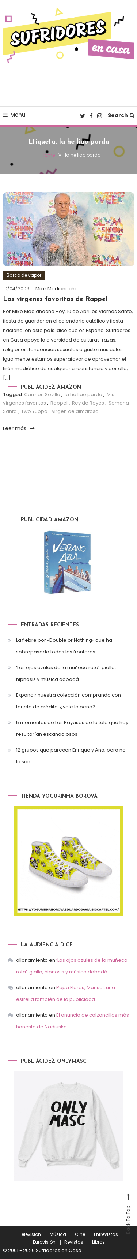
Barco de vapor (24, 275)
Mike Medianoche (56, 288)
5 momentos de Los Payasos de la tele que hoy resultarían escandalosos (72, 728)
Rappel (59, 402)
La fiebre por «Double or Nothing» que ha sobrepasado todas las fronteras (64, 646)
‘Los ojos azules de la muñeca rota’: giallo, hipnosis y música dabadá (66, 673)
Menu (14, 115)
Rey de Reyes (88, 402)
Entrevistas (106, 1234)
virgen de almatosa (75, 411)
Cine (80, 1234)
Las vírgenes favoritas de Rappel (55, 299)
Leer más (19, 428)
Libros (98, 1242)
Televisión (30, 1234)
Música (58, 1234)
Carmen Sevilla (42, 394)
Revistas (73, 1242)
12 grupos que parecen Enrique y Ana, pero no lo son (71, 755)
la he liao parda (83, 394)
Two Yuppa (34, 411)
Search (121, 115)
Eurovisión (44, 1242)
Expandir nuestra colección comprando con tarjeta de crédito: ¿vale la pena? (68, 701)
